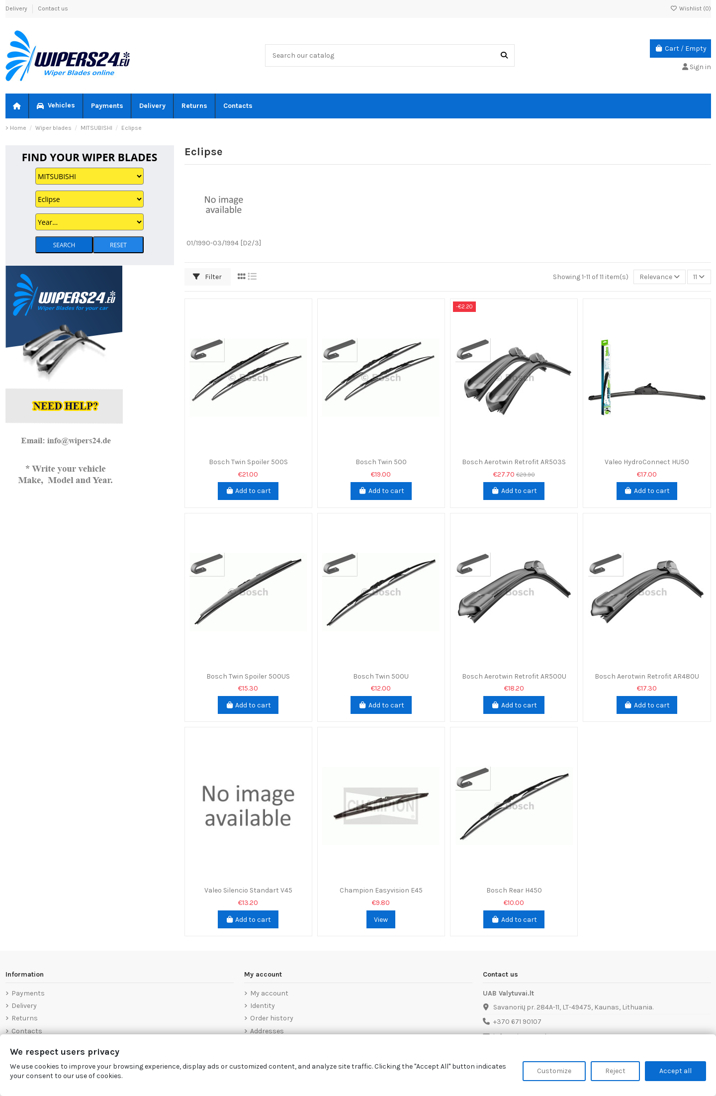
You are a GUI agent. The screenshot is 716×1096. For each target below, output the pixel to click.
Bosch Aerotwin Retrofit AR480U (647, 676)
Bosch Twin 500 (381, 462)
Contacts (26, 1031)
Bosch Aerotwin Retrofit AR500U (514, 676)
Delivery (17, 8)
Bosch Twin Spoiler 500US (248, 676)
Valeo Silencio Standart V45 (248, 890)
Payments (28, 993)
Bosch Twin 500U (381, 676)
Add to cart (248, 491)
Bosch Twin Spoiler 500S (248, 462)
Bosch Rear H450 (514, 890)
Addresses (267, 1031)
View (381, 919)
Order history (271, 1018)
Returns (24, 1018)
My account (269, 993)
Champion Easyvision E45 (381, 890)
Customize (554, 1071)
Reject (615, 1071)
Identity (262, 1005)
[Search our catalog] (504, 55)
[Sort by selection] (659, 277)
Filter (207, 277)
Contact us (53, 8)
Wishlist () (690, 8)
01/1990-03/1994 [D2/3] (223, 243)
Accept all (675, 1071)
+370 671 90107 (517, 1021)
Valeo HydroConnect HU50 (647, 462)
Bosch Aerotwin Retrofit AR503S (514, 462)
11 (699, 277)
